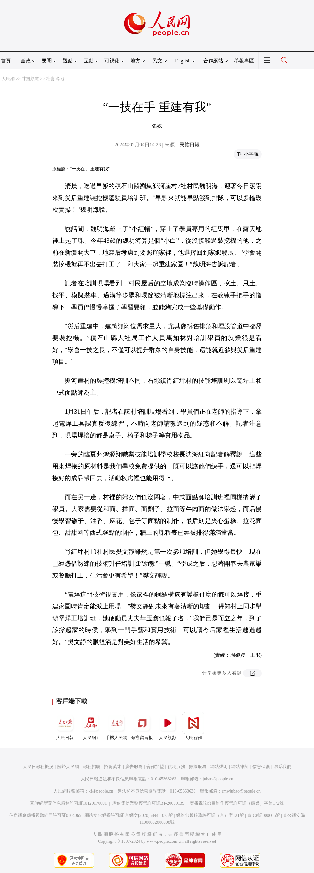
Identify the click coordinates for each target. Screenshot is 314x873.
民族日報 (190, 144)
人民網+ (91, 726)
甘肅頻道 (30, 78)
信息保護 (261, 766)
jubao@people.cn (218, 779)
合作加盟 (155, 766)
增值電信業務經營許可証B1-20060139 (148, 803)
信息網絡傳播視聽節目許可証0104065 (45, 815)
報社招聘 (91, 766)
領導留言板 (142, 726)
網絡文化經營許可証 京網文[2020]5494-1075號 (128, 815)
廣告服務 (134, 766)
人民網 (8, 78)
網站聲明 (219, 766)
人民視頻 (168, 726)
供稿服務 (176, 766)
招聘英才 (112, 766)
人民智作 (193, 726)
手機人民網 (116, 726)
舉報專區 (244, 60)
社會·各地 (55, 78)
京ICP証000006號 (263, 815)
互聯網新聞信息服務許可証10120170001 (68, 803)
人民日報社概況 (38, 766)
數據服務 (197, 766)
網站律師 (240, 766)
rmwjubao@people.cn (241, 791)
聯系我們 (282, 766)
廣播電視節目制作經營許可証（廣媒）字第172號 (237, 803)
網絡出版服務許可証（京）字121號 (210, 815)
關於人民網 (68, 766)
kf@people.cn (101, 791)
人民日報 (65, 726)
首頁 (6, 60)
